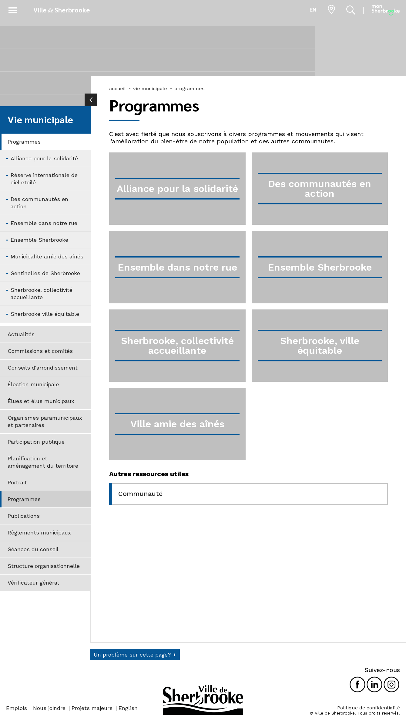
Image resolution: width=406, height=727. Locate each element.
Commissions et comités (40, 351)
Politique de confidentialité (368, 708)
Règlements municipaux (39, 532)
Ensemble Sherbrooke (39, 240)
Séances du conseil (33, 549)
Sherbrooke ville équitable (45, 314)
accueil (117, 88)
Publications (24, 516)
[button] (12, 9)
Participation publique (36, 442)
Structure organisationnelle (44, 566)
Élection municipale (33, 384)
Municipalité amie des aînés (47, 256)
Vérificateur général (33, 582)
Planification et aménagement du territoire (43, 462)
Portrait (17, 482)
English (128, 708)
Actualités (21, 334)
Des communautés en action (39, 203)
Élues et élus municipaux (41, 401)
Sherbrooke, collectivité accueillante (41, 293)
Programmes (24, 141)
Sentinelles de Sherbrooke (45, 273)
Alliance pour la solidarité (44, 158)
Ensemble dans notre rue (44, 223)
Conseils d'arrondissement (43, 367)
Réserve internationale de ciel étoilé (44, 179)
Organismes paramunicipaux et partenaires (45, 421)
